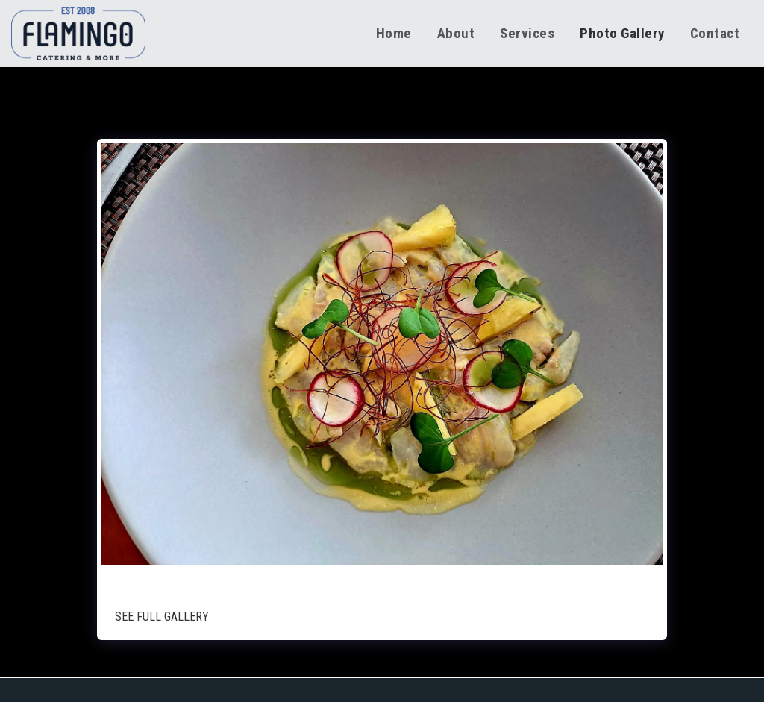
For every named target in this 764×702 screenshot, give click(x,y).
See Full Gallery (162, 616)
